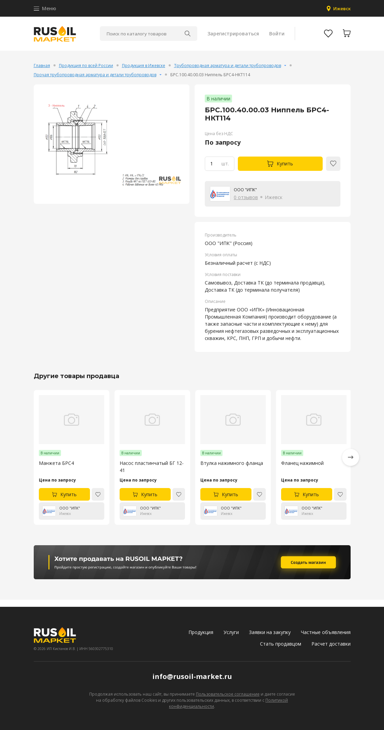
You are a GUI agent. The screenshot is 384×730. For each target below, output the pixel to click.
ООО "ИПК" (247, 196)
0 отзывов (246, 204)
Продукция (200, 632)
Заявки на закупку (270, 632)
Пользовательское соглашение (228, 694)
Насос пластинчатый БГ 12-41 (152, 474)
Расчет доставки (331, 643)
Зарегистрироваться (232, 37)
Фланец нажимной (302, 470)
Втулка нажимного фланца (231, 470)
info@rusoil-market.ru (192, 676)
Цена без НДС (219, 140)
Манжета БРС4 (56, 470)
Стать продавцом (280, 643)
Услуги (231, 632)
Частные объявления (326, 632)
